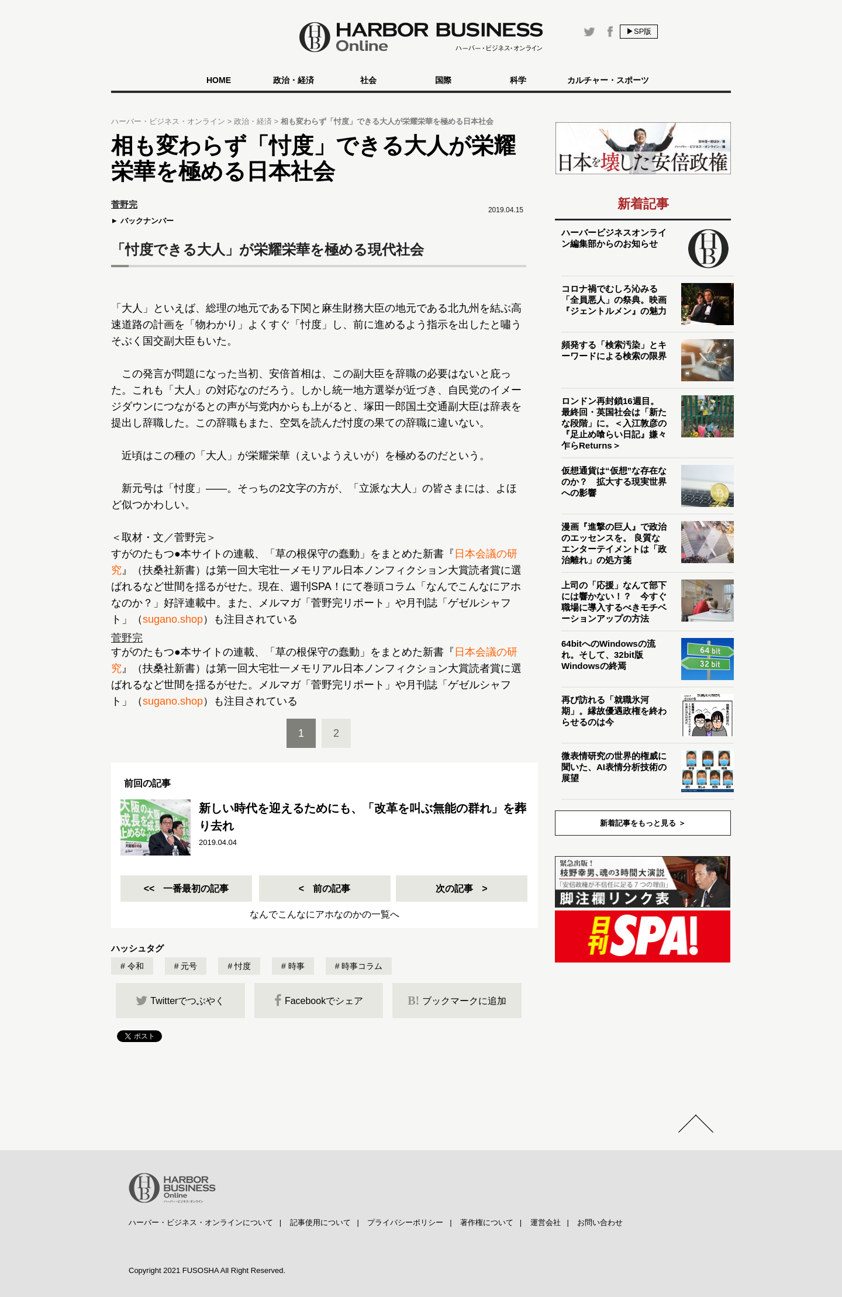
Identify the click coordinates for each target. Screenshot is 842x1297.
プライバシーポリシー (405, 1222)
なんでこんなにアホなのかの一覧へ (324, 914)
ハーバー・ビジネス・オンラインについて (201, 1222)
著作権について (486, 1222)
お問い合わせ (600, 1222)
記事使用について (320, 1222)
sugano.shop (173, 619)
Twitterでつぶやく (180, 1000)
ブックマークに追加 (457, 1000)
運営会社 (545, 1222)
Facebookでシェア (318, 1000)
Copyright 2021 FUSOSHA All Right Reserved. (207, 1270)
